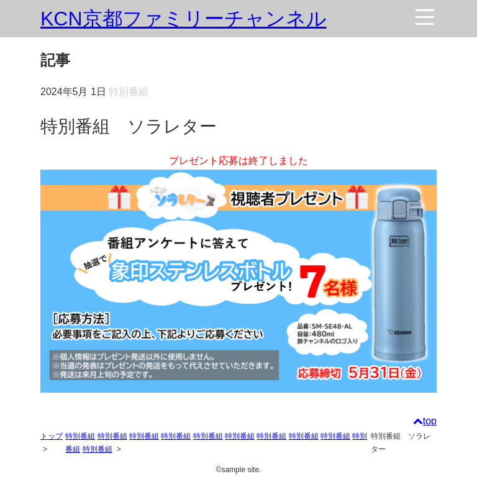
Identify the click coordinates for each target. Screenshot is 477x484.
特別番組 (80, 436)
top (425, 421)
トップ (51, 436)
